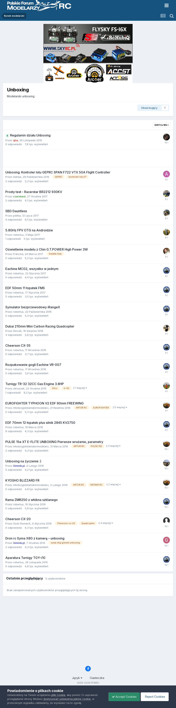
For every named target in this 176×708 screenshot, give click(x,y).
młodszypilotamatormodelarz (31, 407)
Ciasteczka (97, 678)
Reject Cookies (154, 696)
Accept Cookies (122, 696)
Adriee (17, 176)
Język (77, 678)
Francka (18, 254)
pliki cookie (58, 695)
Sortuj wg (161, 125)
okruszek (18, 388)
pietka (17, 215)
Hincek (17, 330)
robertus (18, 234)
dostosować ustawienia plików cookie (67, 698)
